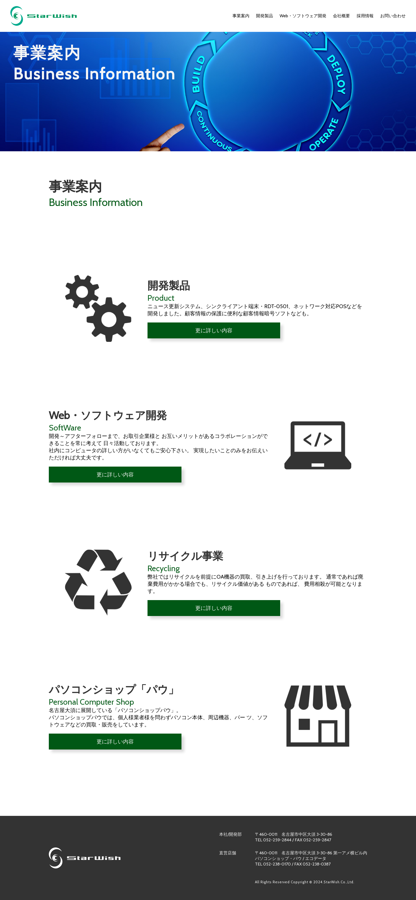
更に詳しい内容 (213, 330)
